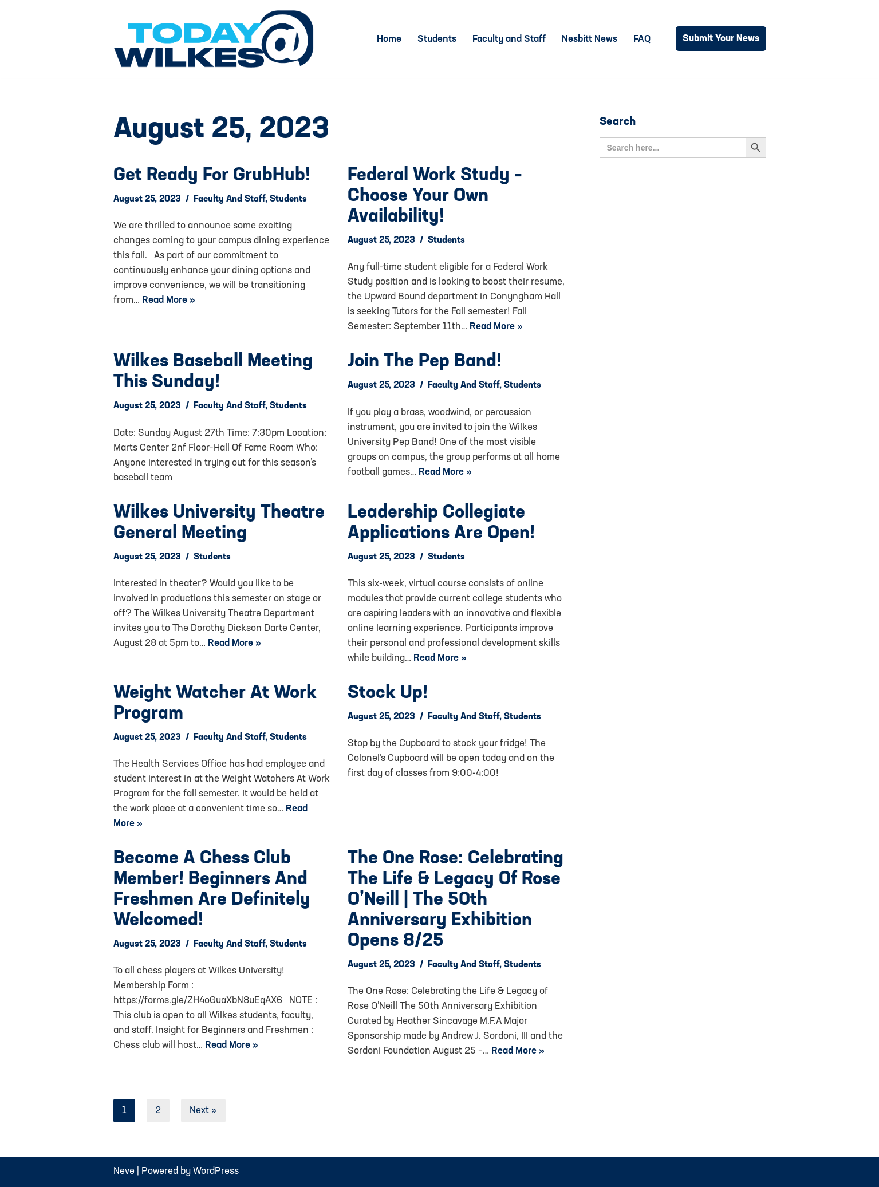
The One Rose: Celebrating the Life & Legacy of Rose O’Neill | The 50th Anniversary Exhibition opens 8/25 (455, 900)
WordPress (216, 1171)
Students (436, 39)
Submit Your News (721, 39)
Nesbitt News (589, 39)
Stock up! (388, 693)
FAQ (642, 39)
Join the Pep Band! (425, 362)
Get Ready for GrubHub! (211, 176)
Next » (203, 1110)
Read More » (168, 300)
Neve (124, 1171)
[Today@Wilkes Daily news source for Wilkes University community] (216, 39)
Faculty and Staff (509, 39)
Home (389, 39)
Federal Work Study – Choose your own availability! (435, 196)
